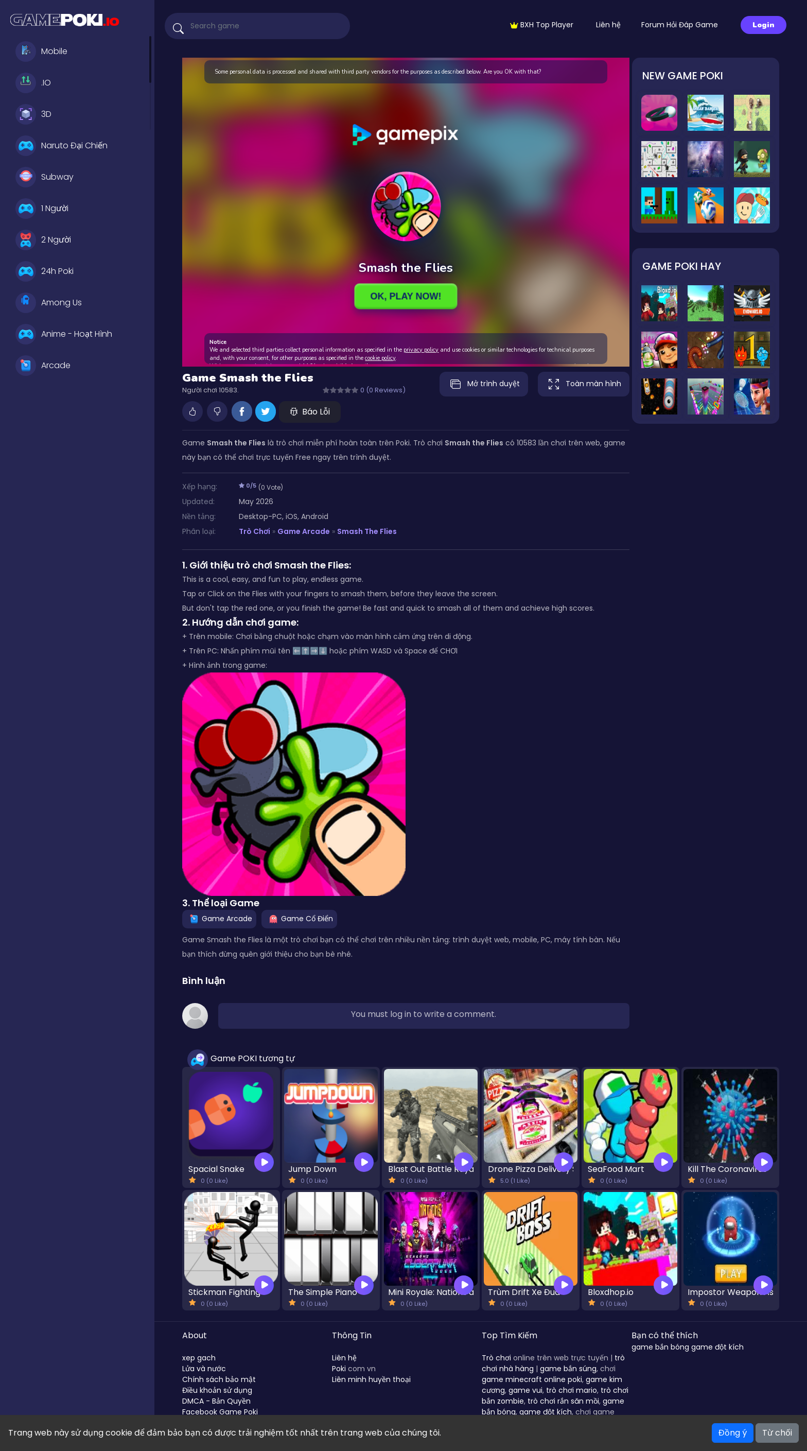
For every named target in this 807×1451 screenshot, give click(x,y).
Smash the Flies (367, 531)
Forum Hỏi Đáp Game (679, 25)
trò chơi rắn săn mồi (563, 1401)
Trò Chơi (254, 531)
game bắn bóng (660, 1347)
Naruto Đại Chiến (61, 145)
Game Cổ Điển (299, 918)
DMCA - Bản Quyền (216, 1401)
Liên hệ (608, 25)
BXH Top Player (541, 25)
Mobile (41, 51)
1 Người (41, 208)
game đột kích (545, 1412)
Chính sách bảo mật (219, 1379)
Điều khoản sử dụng (217, 1390)
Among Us (48, 302)
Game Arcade (303, 531)
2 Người (43, 240)
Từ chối (777, 1433)
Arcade (43, 365)
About (194, 1335)
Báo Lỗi (310, 412)
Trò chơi (496, 1358)
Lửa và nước (204, 1368)
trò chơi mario (571, 1390)
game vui (525, 1390)
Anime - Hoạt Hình (63, 334)
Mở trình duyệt (484, 384)
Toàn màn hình (583, 384)
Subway (44, 177)
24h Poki (44, 271)
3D (33, 114)
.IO (33, 83)
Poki (339, 1368)
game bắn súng (568, 1368)
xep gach (199, 1358)
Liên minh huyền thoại (371, 1379)
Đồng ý (732, 1433)
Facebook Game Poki (220, 1412)
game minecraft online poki (532, 1379)
